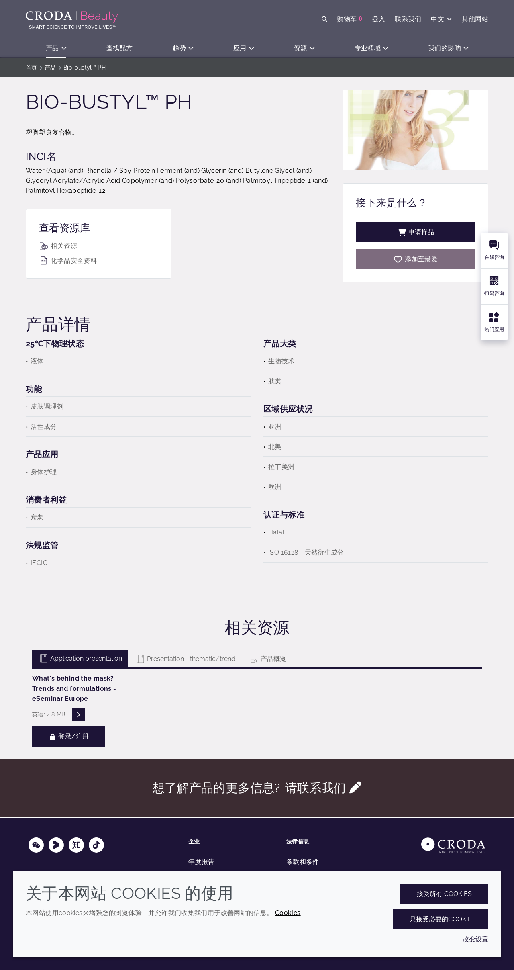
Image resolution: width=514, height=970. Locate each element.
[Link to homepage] (453, 845)
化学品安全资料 (68, 262)
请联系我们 (315, 789)
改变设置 (475, 939)
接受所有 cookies (444, 894)
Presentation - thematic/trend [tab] (185, 660)
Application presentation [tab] (80, 659)
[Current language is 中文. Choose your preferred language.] (441, 19)
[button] (56, 48)
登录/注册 (69, 737)
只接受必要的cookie (441, 919)
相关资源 (58, 247)
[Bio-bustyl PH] (415, 260)
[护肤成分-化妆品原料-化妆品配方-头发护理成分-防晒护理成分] (73, 17)
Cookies (288, 913)
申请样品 (415, 233)
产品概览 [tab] (267, 660)
